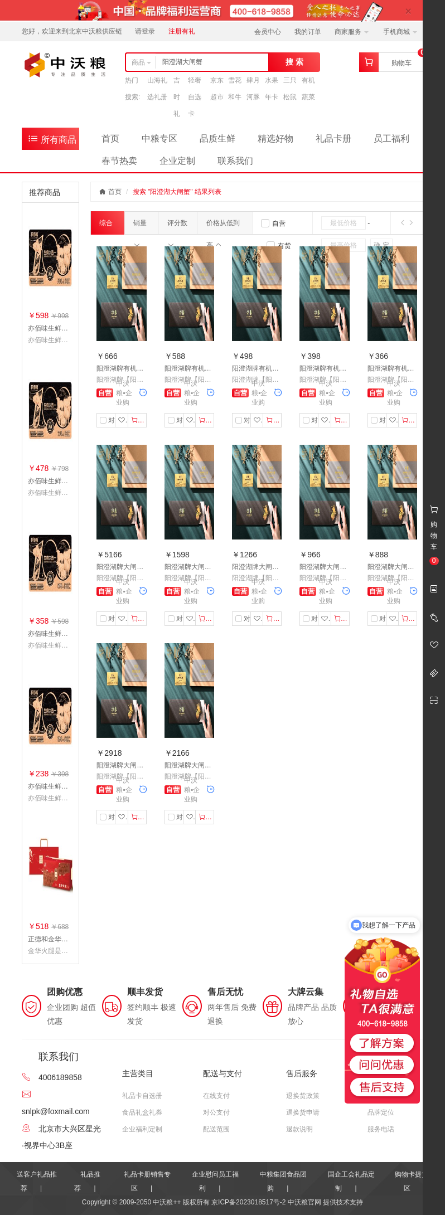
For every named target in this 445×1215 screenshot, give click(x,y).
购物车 (401, 63)
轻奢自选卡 (194, 97)
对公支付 (216, 1112)
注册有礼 (181, 31)
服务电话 (380, 1129)
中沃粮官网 (304, 1202)
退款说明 (299, 1129)
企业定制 (177, 161)
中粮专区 (159, 138)
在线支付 (216, 1096)
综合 (106, 227)
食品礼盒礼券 (142, 1112)
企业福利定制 (142, 1129)
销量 (140, 226)
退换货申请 (303, 1112)
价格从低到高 (223, 226)
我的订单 (307, 32)
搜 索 (294, 61)
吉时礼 (176, 97)
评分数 (177, 226)
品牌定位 (380, 1112)
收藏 (123, 420)
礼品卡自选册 (142, 1096)
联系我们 (235, 161)
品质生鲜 (217, 138)
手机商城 (400, 32)
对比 (110, 420)
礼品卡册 (333, 138)
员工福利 (391, 138)
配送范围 (216, 1129)
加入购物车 (139, 420)
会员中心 (267, 32)
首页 (110, 138)
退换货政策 (303, 1096)
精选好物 (275, 138)
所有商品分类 (51, 141)
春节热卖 (119, 161)
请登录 (145, 31)
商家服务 (352, 32)
